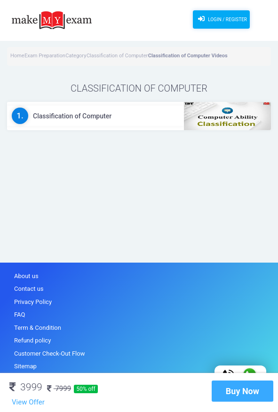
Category (75, 56)
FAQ (19, 314)
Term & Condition (37, 327)
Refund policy (32, 340)
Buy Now (242, 391)
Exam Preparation (44, 56)
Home (17, 56)
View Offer (28, 402)
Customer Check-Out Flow (49, 353)
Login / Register (221, 18)
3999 (25, 387)
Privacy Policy (33, 301)
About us (26, 276)
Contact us (29, 288)
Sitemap (25, 366)
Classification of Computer (117, 56)
